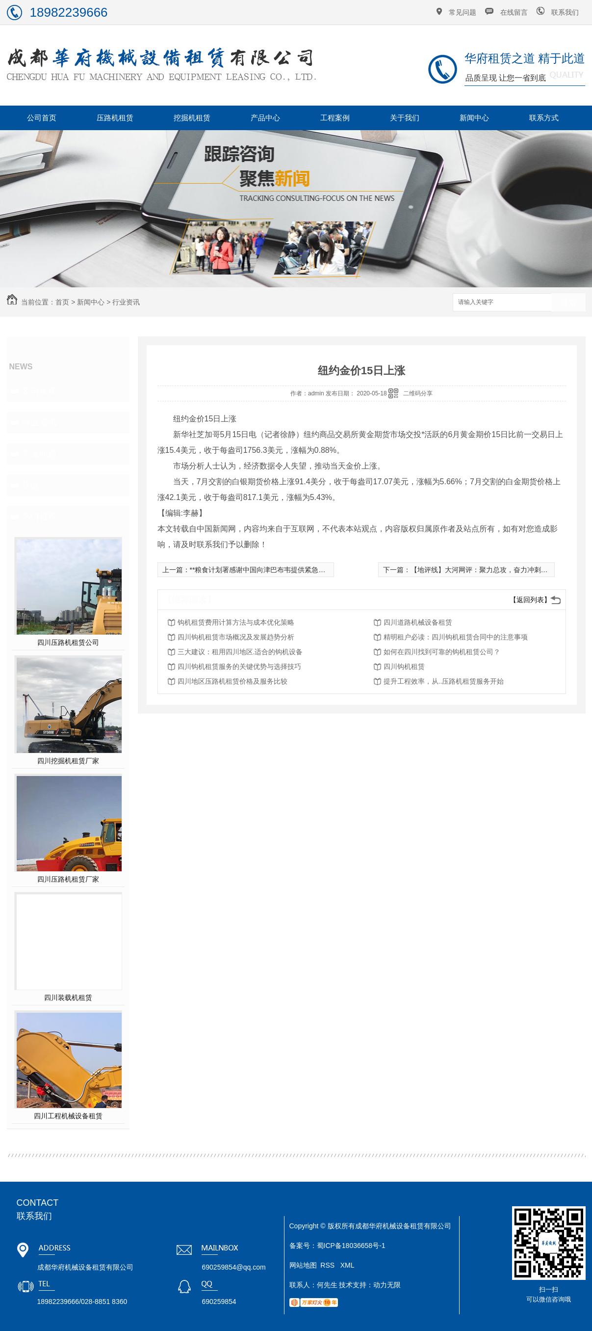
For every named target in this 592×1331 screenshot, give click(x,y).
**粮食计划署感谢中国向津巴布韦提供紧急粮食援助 (268, 570)
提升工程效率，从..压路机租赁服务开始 (444, 681)
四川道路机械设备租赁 (418, 622)
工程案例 (335, 117)
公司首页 (41, 117)
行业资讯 (126, 302)
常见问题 (462, 12)
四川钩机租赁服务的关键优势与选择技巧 (239, 666)
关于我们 (404, 117)
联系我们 (565, 12)
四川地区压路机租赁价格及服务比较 (232, 681)
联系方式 (544, 117)
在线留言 (514, 12)
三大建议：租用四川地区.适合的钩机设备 (240, 652)
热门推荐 (39, 517)
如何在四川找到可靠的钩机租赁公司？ (442, 652)
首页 (62, 302)
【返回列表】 (530, 600)
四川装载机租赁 (68, 997)
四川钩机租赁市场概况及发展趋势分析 (236, 637)
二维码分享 (418, 393)
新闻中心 (474, 117)
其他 (30, 485)
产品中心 (265, 117)
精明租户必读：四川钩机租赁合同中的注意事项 (456, 637)
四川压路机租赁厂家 (68, 879)
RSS (328, 1265)
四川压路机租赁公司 (68, 642)
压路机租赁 (115, 117)
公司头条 (39, 391)
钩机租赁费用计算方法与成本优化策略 (236, 622)
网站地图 (303, 1265)
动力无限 (387, 1285)
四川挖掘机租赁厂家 (68, 761)
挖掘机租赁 (192, 117)
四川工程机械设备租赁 (68, 1116)
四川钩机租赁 (404, 666)
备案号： (303, 1245)
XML (347, 1265)
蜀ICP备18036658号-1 (351, 1245)
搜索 (568, 303)
